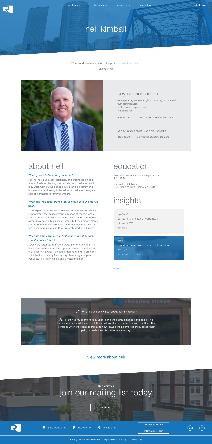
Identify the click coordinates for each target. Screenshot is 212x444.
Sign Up (106, 407)
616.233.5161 (124, 137)
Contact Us (145, 5)
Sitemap (122, 440)
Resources (122, 5)
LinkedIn (119, 124)
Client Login (200, 5)
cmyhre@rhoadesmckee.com (153, 137)
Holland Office (109, 428)
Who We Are (99, 5)
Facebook (202, 428)
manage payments (154, 425)
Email (133, 124)
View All (118, 268)
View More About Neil (106, 360)
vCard (126, 124)
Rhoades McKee (8, 9)
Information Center (153, 431)
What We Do (74, 5)
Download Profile (140, 124)
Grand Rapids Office (57, 428)
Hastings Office (84, 428)
